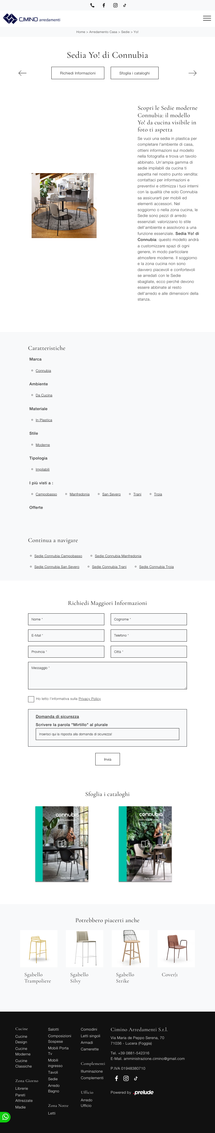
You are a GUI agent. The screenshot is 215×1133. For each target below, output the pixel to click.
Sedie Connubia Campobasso (58, 556)
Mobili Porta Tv (58, 1051)
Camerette (90, 1049)
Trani (137, 494)
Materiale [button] (38, 409)
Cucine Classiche (23, 1063)
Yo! (136, 32)
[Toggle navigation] (207, 18)
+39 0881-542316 (133, 1053)
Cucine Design (21, 1039)
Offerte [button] (36, 507)
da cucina (44, 395)
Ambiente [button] (38, 384)
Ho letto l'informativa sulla (68, 698)
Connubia (43, 370)
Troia (158, 494)
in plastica (44, 420)
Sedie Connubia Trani (109, 567)
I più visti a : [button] (41, 483)
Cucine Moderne (22, 1051)
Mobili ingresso (55, 1063)
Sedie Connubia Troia (156, 567)
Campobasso (46, 494)
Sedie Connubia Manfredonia (118, 556)
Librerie (21, 1088)
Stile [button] (33, 433)
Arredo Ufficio (86, 1103)
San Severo (111, 494)
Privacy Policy (90, 698)
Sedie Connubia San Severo (56, 567)
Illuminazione (92, 1071)
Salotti (53, 1029)
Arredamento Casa (103, 32)
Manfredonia (79, 494)
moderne (43, 445)
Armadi (87, 1042)
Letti (52, 1113)
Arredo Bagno (54, 1088)
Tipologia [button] (38, 458)
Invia (107, 759)
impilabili (43, 469)
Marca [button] (35, 359)
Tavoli (53, 1072)
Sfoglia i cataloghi (134, 73)
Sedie (125, 32)
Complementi (92, 1077)
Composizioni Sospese (59, 1039)
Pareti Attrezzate (24, 1098)
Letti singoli (90, 1036)
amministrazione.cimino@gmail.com (154, 1058)
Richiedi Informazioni (78, 73)
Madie (20, 1107)
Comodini (89, 1029)
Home (81, 32)
